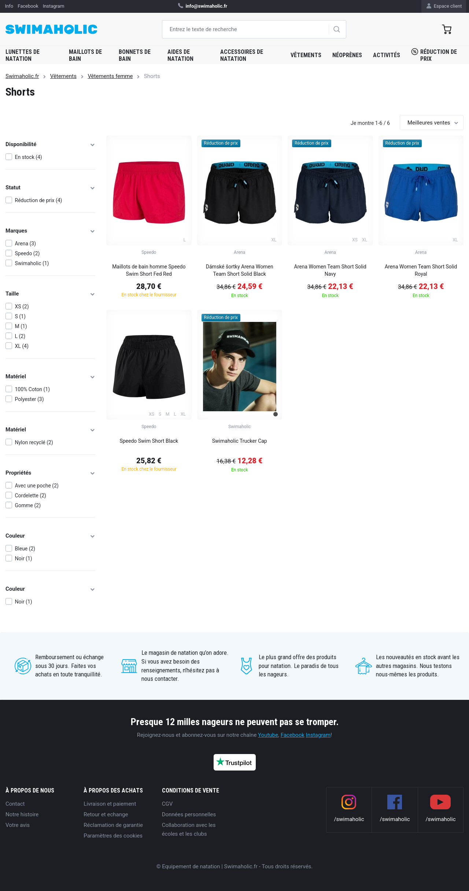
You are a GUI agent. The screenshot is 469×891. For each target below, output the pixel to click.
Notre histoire (21, 814)
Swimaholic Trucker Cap (239, 441)
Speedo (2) (27, 253)
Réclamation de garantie (113, 825)
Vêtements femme (110, 76)
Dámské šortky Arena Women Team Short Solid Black (239, 270)
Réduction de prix (434, 55)
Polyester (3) (29, 399)
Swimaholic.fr (22, 76)
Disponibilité (50, 144)
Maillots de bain (85, 55)
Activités (386, 55)
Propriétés (50, 472)
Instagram (318, 735)
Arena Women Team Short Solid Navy (330, 270)
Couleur (50, 535)
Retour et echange (106, 814)
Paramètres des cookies (113, 835)
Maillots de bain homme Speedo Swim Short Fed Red (148, 270)
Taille (50, 293)
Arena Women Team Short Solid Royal (421, 270)
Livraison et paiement (110, 804)
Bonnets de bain (135, 55)
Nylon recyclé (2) (34, 442)
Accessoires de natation (241, 55)
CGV (167, 804)
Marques (50, 230)
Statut (50, 187)
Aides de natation (180, 55)
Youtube (268, 735)
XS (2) (22, 306)
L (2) (20, 336)
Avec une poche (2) (37, 486)
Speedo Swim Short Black (148, 441)
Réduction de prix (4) (38, 200)
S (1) (20, 316)
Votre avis (17, 825)
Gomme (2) (28, 505)
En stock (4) (28, 157)
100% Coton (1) (32, 389)
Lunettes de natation (22, 55)
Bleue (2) (25, 549)
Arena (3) (25, 243)
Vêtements (306, 55)
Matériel (50, 376)
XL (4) (22, 346)
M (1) (21, 326)
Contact (15, 804)
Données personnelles (189, 814)
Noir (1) (23, 558)
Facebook (292, 735)
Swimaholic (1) (32, 263)
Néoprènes (347, 55)
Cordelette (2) (30, 495)
